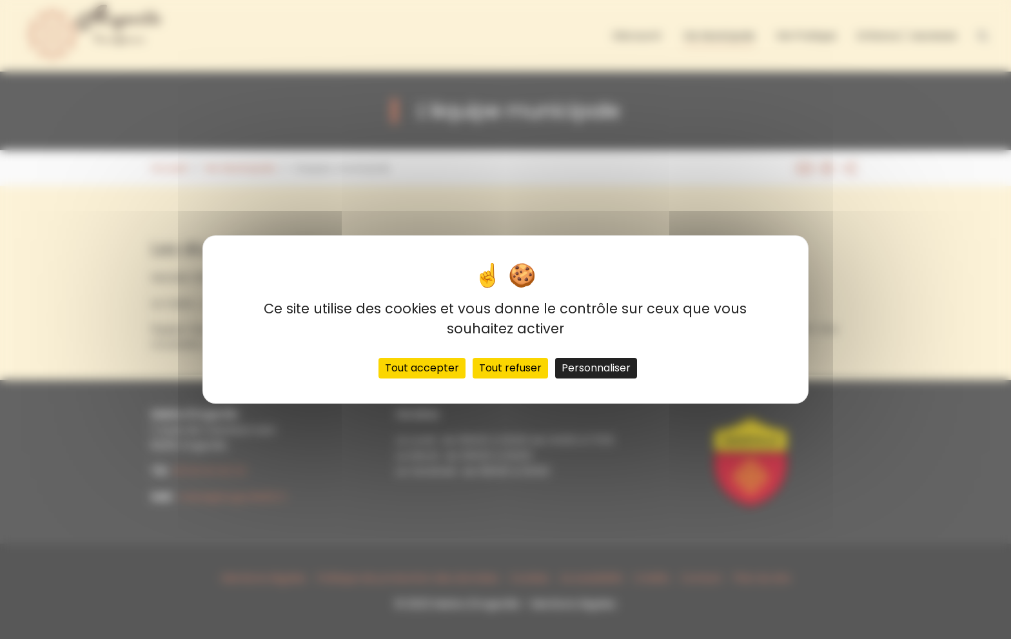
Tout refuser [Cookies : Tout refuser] (510, 367)
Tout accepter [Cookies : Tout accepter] (422, 367)
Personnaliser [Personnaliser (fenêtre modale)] (596, 367)
